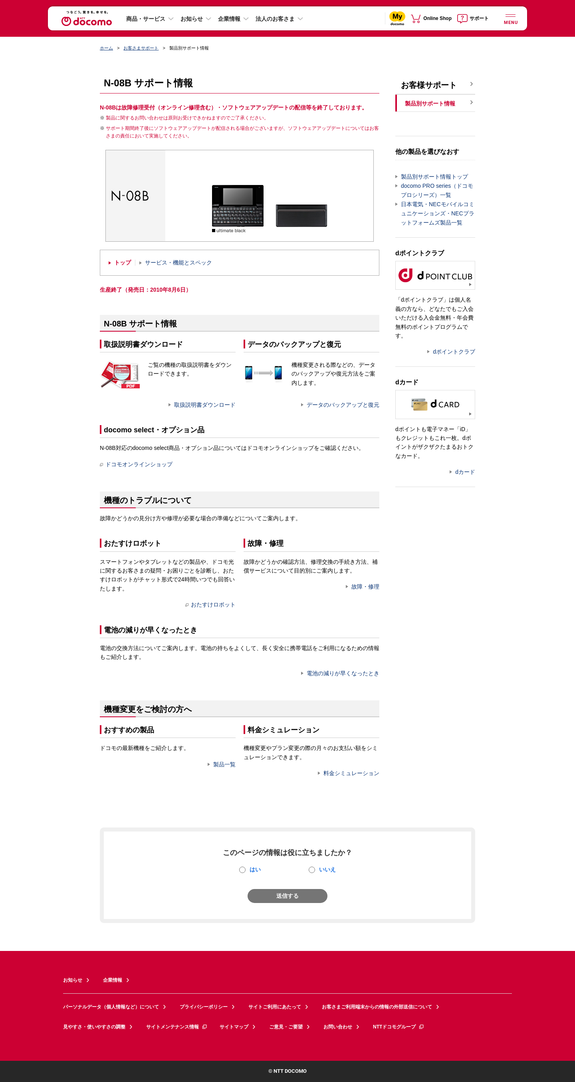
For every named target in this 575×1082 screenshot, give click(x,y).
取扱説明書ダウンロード (205, 405)
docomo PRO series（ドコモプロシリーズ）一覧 (437, 190)
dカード (465, 472)
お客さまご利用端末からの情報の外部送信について (377, 1007)
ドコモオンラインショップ (136, 464)
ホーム (106, 48)
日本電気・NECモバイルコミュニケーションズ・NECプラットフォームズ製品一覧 (437, 213)
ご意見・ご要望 (286, 1027)
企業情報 (229, 19)
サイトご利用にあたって (274, 1007)
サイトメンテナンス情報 (177, 1027)
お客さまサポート (141, 48)
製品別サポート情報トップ (434, 176)
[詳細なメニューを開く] (510, 18)
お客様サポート (429, 85)
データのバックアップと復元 (343, 405)
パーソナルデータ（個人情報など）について (111, 1007)
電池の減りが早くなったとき (343, 673)
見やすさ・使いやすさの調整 (94, 1027)
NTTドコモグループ (398, 1027)
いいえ (327, 869)
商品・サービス (145, 19)
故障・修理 (365, 586)
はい (255, 869)
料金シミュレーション (351, 773)
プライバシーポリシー (204, 1007)
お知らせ (191, 19)
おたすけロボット (210, 604)
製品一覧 (224, 764)
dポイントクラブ (454, 351)
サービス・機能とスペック (178, 263)
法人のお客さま (275, 19)
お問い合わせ (337, 1027)
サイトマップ (234, 1027)
